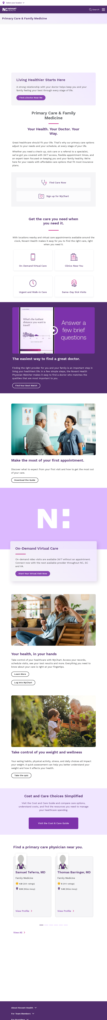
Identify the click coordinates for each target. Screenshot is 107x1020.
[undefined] (53, 182)
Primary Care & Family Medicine (24, 18)
